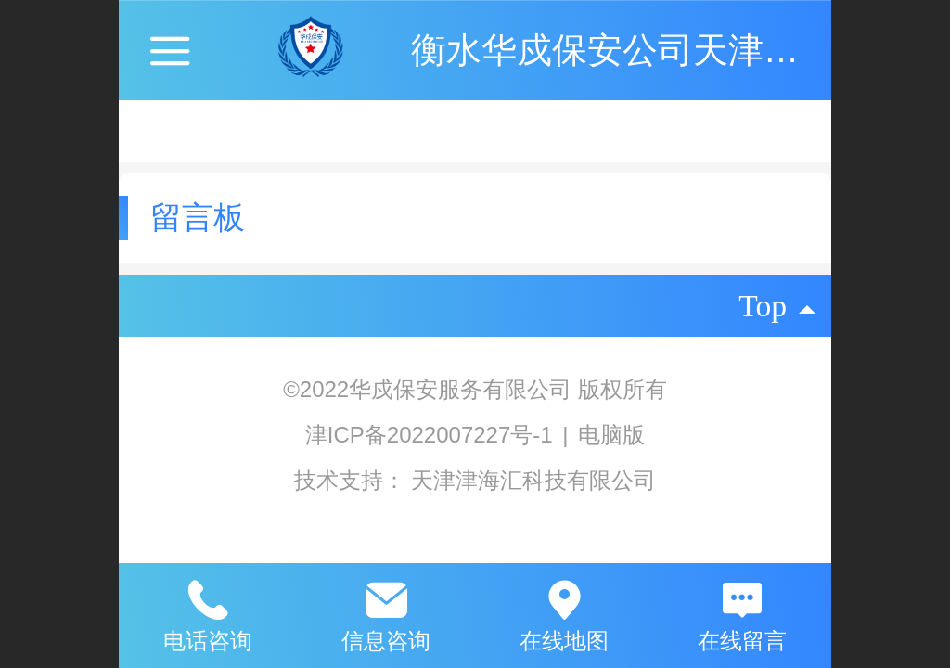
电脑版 (611, 434)
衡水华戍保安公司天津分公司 (640, 50)
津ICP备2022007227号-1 (432, 434)
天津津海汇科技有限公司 (533, 480)
